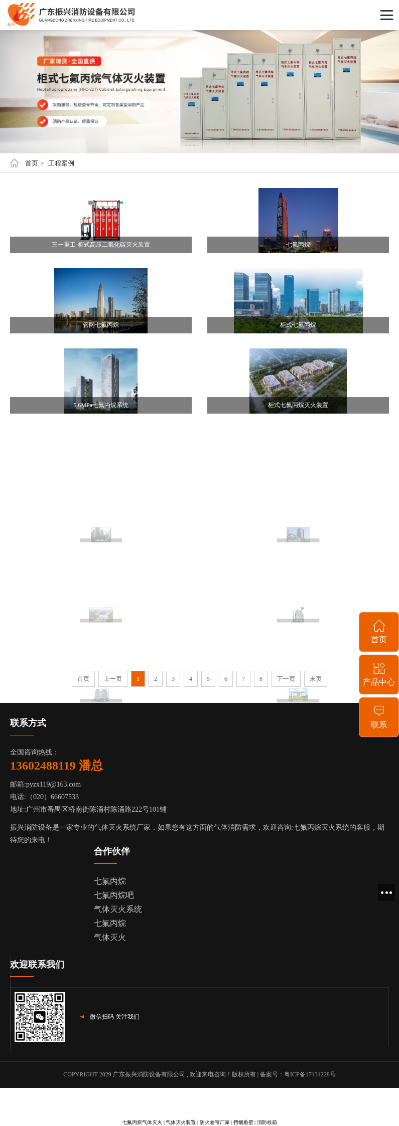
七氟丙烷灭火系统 (321, 827)
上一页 (113, 678)
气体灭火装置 (181, 1122)
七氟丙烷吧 (114, 895)
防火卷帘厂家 (215, 1122)
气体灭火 (110, 937)
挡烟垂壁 (243, 1122)
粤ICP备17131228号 (310, 1074)
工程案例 (61, 163)
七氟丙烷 (110, 881)
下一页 (286, 678)
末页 (316, 678)
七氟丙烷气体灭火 (142, 1122)
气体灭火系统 (118, 909)
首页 (31, 163)
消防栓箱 (267, 1122)
